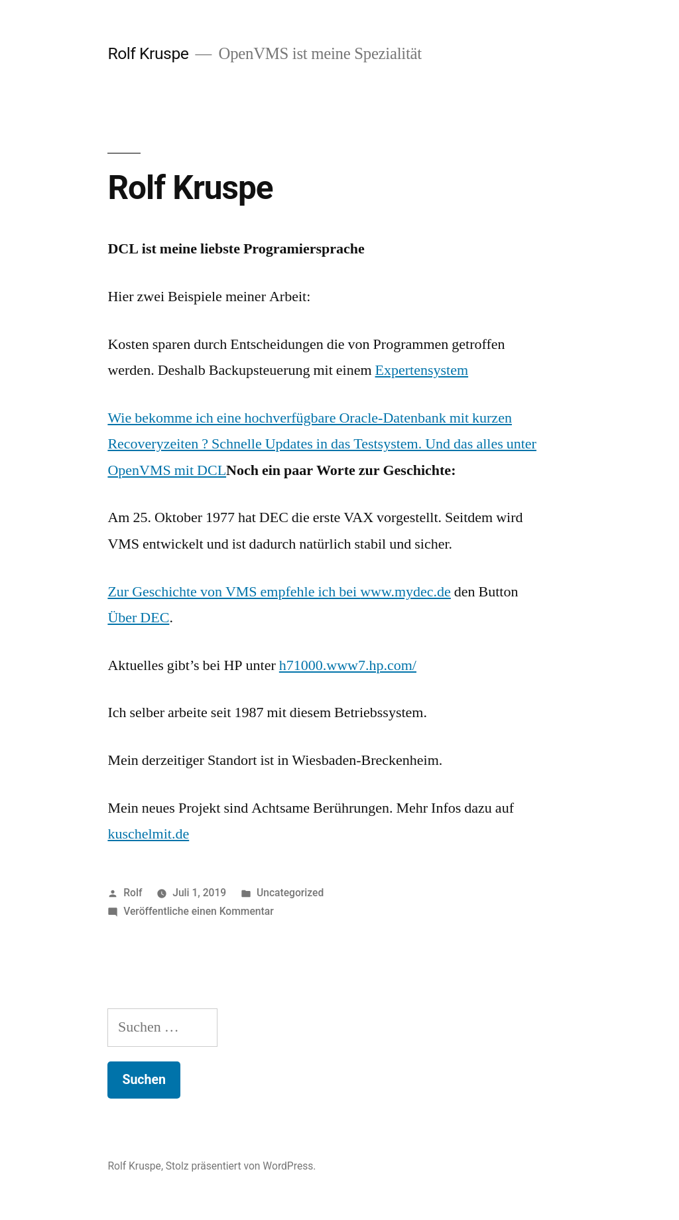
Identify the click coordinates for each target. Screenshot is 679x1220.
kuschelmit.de (148, 834)
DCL (211, 470)
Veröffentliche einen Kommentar (198, 911)
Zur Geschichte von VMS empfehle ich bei (233, 591)
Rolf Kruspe (147, 53)
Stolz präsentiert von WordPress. (241, 1166)
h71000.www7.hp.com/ (347, 665)
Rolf (132, 892)
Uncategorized (290, 892)
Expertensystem (422, 370)
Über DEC (138, 617)
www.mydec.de (405, 591)
